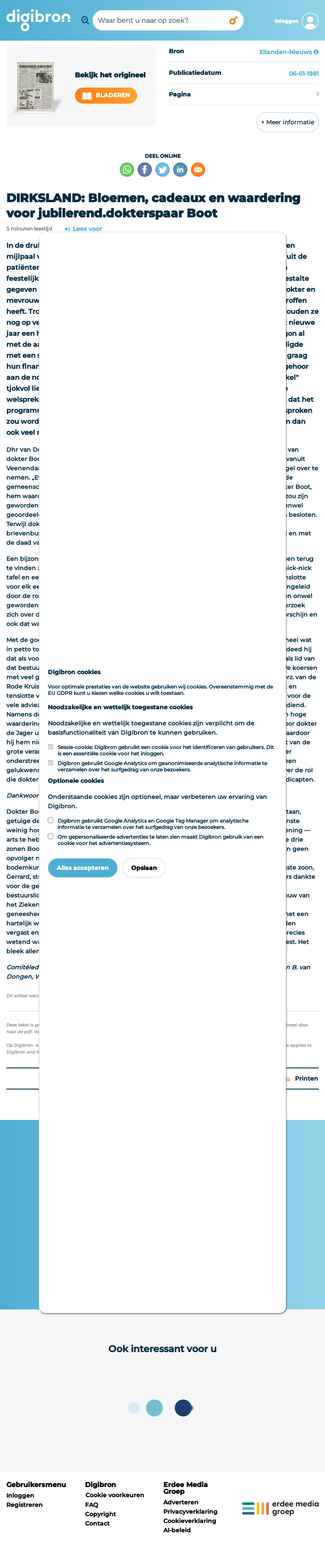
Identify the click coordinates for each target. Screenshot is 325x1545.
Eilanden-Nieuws (285, 52)
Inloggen (20, 1495)
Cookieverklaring (189, 1521)
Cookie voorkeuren (114, 1495)
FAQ (91, 1505)
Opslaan (144, 868)
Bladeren (106, 95)
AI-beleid (177, 1530)
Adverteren (180, 1502)
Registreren (24, 1505)
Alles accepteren (83, 868)
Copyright (100, 1514)
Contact (97, 1523)
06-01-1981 (304, 73)
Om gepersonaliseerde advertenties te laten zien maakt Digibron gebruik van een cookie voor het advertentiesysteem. (160, 840)
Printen (301, 1078)
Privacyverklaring (190, 1511)
